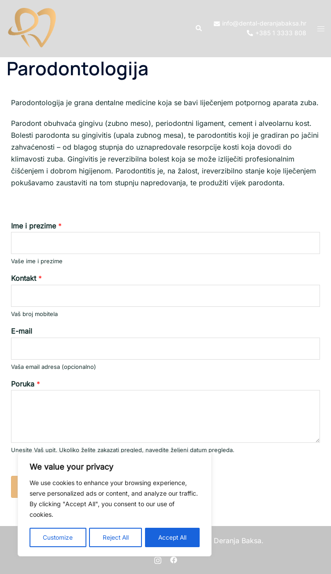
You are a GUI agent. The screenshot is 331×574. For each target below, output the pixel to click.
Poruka (25, 383)
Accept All (172, 537)
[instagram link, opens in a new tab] (157, 559)
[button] (198, 28)
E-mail (21, 331)
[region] (115, 504)
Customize (57, 537)
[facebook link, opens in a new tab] (173, 559)
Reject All (114, 537)
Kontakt (26, 278)
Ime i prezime (36, 225)
